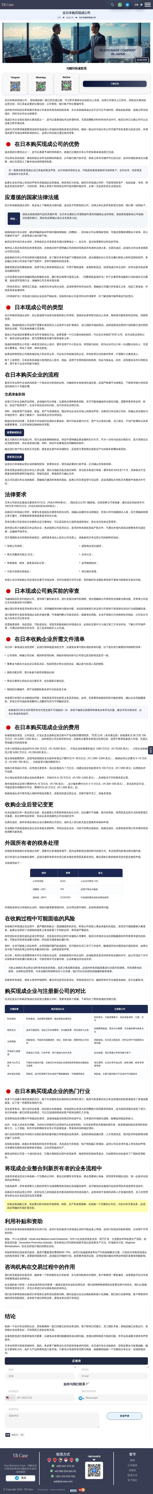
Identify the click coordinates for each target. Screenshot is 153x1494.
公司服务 (132, 1465)
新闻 (132, 1460)
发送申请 (123, 1416)
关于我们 (132, 1480)
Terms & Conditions (57, 1490)
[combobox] (10, 1398)
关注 (20, 1478)
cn (136, 4)
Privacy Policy (43, 1490)
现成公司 (15, 1435)
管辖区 (132, 1470)
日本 (23, 1435)
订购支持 (132, 84)
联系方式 (132, 1475)
